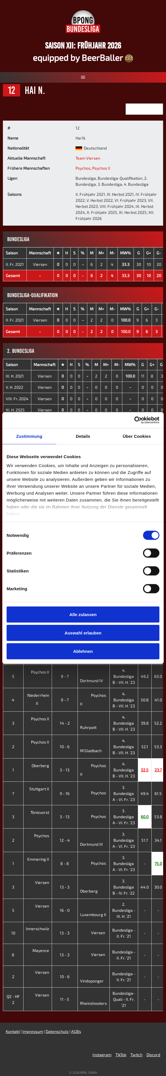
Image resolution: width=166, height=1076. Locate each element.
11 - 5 (64, 999)
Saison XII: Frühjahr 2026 (83, 45)
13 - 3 (65, 887)
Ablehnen (83, 651)
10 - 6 (65, 746)
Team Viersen (88, 158)
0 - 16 (65, 793)
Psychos (83, 168)
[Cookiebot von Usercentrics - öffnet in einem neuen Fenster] (134, 420)
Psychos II (101, 168)
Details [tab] (83, 436)
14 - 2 (65, 723)
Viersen (40, 264)
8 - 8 (64, 863)
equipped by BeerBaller (83, 57)
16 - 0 (65, 910)
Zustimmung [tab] (29, 436)
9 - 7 (65, 676)
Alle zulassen (82, 614)
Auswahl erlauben (83, 632)
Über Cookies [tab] (137, 436)
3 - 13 (65, 769)
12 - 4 (65, 840)
